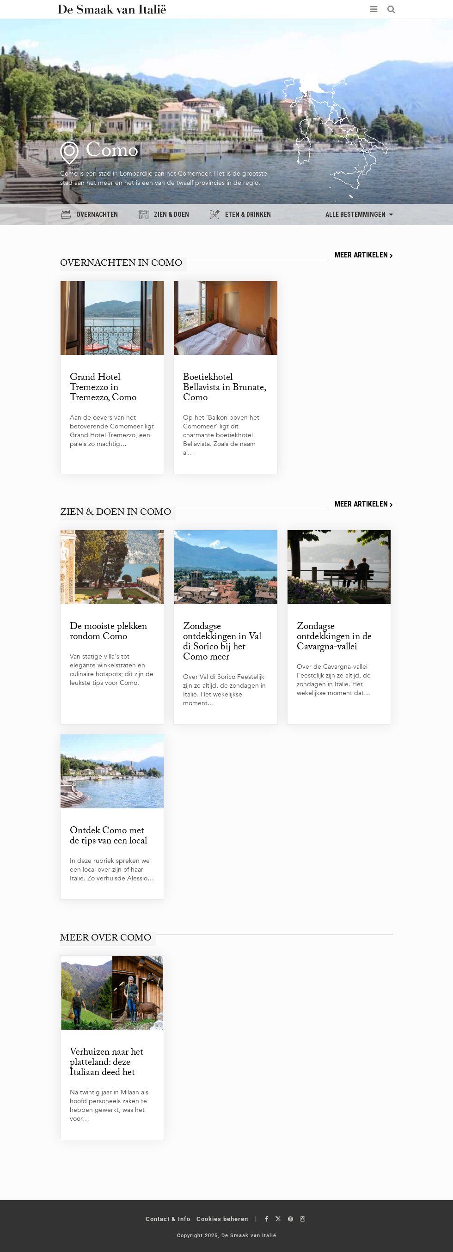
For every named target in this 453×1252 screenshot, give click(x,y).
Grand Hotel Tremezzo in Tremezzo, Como (103, 388)
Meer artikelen (363, 254)
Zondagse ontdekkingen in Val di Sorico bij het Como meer (222, 642)
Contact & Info (168, 1217)
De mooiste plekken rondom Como (108, 632)
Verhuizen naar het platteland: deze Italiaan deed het (106, 1062)
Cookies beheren (222, 1217)
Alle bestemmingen (359, 214)
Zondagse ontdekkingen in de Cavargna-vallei (334, 637)
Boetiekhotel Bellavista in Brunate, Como (224, 388)
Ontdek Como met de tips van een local (108, 836)
